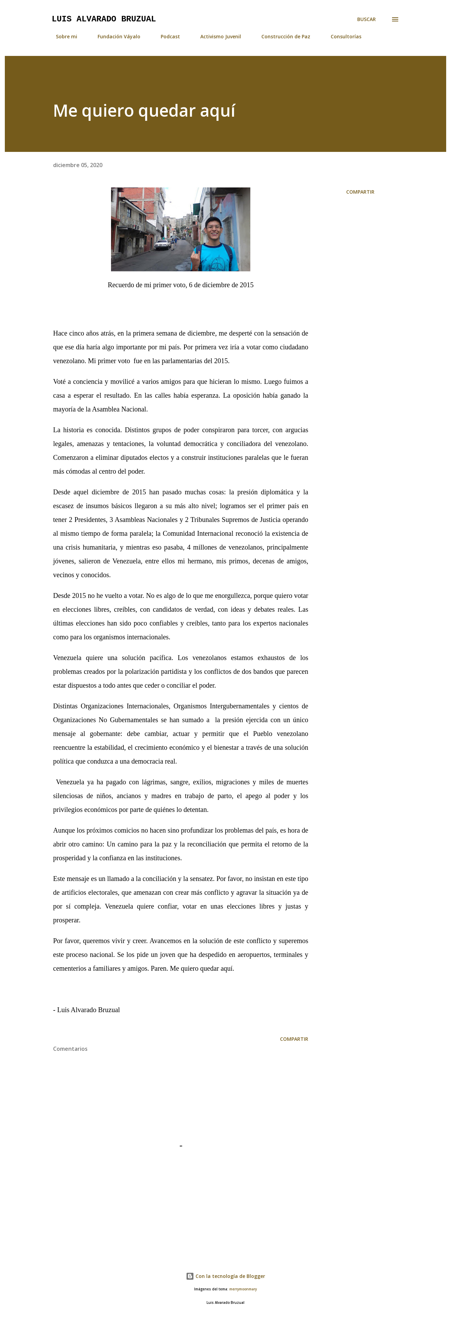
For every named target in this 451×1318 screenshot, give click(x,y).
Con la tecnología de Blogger (225, 1276)
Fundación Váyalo (114, 36)
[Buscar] (366, 19)
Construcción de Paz (281, 36)
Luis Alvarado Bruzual (104, 19)
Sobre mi (62, 36)
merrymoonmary (243, 1289)
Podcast (166, 36)
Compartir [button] (360, 191)
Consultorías (342, 36)
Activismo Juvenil (216, 36)
